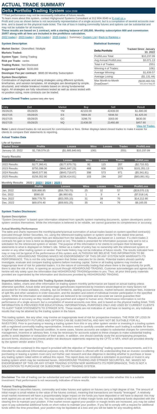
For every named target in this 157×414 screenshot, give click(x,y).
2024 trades (43, 37)
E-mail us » (119, 18)
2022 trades (9, 37)
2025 (57, 182)
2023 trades (26, 37)
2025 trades (60, 37)
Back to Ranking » (110, 37)
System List (90, 37)
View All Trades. (146, 126)
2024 (48, 182)
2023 (39, 182)
